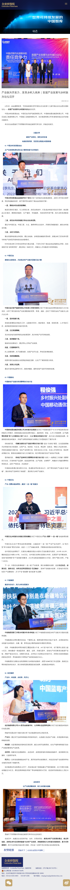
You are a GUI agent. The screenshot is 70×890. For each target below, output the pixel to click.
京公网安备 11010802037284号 (13, 871)
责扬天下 (21, 850)
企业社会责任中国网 (35, 850)
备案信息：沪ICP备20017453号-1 (46, 868)
